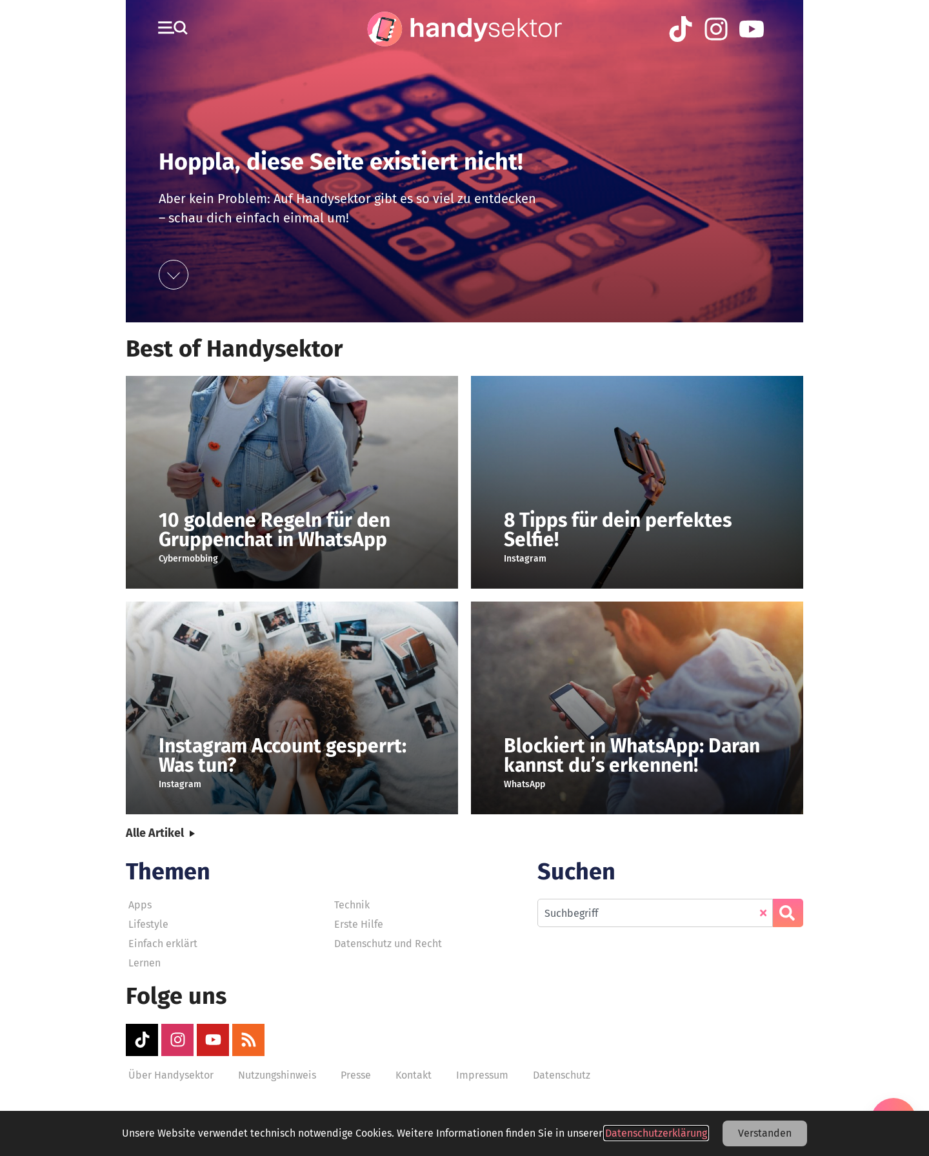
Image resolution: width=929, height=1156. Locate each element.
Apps (140, 905)
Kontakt (413, 1075)
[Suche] (788, 913)
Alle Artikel (155, 833)
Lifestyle (148, 924)
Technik (352, 905)
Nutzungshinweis (277, 1075)
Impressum (482, 1075)
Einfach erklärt (162, 943)
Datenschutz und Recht (388, 943)
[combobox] (655, 913)
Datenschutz (561, 1075)
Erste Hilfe (358, 924)
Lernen (144, 963)
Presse (356, 1075)
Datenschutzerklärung (656, 1133)
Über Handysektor (171, 1075)
